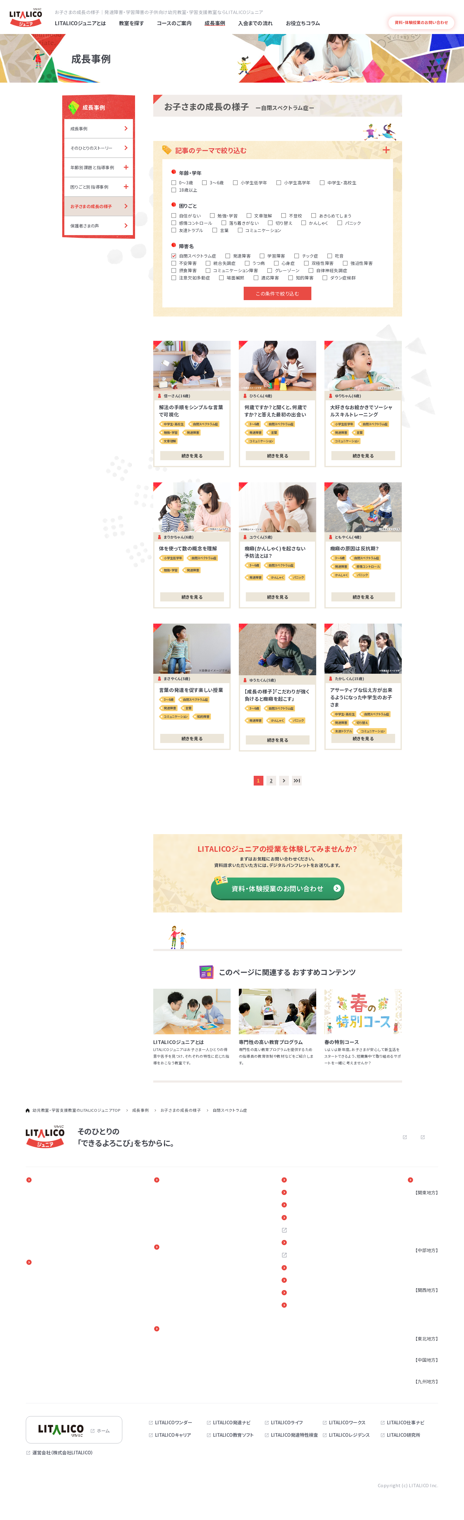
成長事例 (175, 1180)
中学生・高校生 (48, 1312)
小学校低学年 (47, 1294)
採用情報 (305, 1232)
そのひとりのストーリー (187, 1193)
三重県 (419, 1278)
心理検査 (43, 1376)
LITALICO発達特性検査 (294, 1436)
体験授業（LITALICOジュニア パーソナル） (196, 1294)
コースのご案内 (52, 1263)
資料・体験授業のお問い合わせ (286, 889)
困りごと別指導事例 (184, 1212)
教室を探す (425, 1180)
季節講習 (43, 1385)
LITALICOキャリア (173, 1436)
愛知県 (419, 1260)
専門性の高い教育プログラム (62, 1220)
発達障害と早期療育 (54, 1203)
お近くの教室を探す (317, 1244)
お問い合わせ (327, 1137)
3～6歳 (41, 1285)
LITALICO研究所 (403, 1436)
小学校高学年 (47, 1303)
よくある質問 (416, 11)
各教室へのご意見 (315, 1270)
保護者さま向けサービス (192, 1330)
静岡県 (419, 1269)
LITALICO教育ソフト (233, 1436)
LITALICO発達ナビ (231, 1423)
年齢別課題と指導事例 (187, 1203)
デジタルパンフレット (319, 1295)
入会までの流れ (182, 1248)
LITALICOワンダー (173, 1423)
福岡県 (419, 1391)
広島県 (419, 1370)
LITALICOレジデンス (349, 1436)
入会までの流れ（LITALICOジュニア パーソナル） (196, 1264)
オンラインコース (50, 1322)
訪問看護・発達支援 (53, 1330)
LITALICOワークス (347, 1423)
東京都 (419, 1203)
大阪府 (419, 1300)
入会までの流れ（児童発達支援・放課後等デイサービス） (204, 1279)
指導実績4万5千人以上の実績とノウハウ (73, 1230)
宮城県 (419, 1348)
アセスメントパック (51, 1367)
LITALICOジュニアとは (60, 1180)
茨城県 (419, 1239)
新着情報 (305, 1193)
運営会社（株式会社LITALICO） (62, 1453)
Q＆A (300, 1219)
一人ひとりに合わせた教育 (60, 1193)
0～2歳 (41, 1276)
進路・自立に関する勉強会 (190, 1352)
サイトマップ (426, 1137)
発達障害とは (442, 11)
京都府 (419, 1318)
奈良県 (419, 1327)
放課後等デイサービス (55, 1349)
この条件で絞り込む (277, 294)
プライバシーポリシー (381, 1137)
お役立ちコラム (312, 1206)
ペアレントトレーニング (187, 1343)
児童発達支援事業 (52, 1340)
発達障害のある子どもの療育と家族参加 (73, 1212)
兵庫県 (419, 1309)
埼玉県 (419, 1220)
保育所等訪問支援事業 (56, 1358)
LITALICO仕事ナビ (405, 1423)
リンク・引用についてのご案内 (328, 1283)
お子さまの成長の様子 (186, 1220)
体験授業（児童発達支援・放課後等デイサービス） (204, 1309)
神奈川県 (422, 1212)
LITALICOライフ (287, 1423)
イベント (304, 1180)
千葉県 (419, 1230)
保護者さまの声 (180, 1230)
